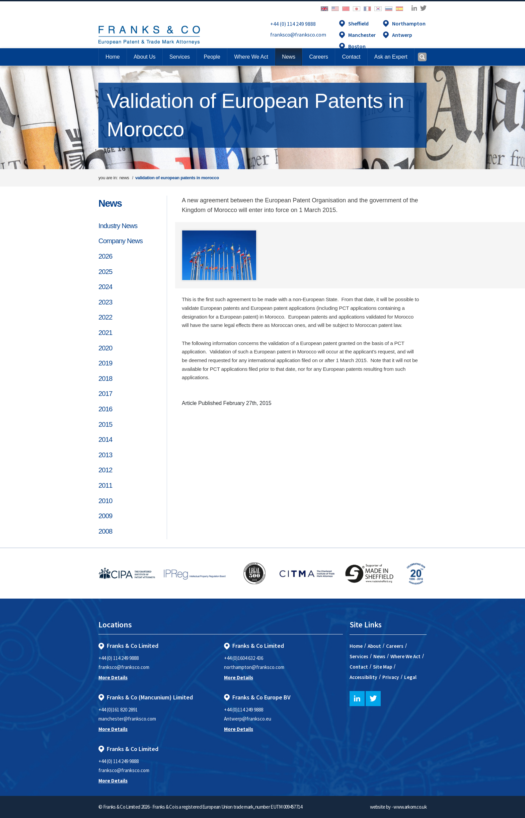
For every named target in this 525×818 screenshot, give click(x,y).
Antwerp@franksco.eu (247, 718)
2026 (105, 256)
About (374, 646)
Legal (410, 677)
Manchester (362, 34)
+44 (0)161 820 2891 (118, 709)
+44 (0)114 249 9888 (243, 709)
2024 (105, 286)
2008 (105, 531)
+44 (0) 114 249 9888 (293, 23)
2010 (105, 500)
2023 (105, 302)
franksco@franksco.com (298, 34)
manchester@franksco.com (127, 718)
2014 (105, 439)
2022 (105, 317)
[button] (351, 57)
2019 (105, 363)
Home (112, 57)
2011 (105, 485)
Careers (394, 646)
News (110, 203)
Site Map (382, 667)
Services (359, 656)
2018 (105, 378)
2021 (105, 332)
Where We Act (405, 656)
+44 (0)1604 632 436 (243, 658)
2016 (105, 409)
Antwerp (402, 34)
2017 (105, 393)
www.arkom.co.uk (410, 807)
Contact (359, 667)
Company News (120, 241)
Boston (357, 46)
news (124, 177)
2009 (105, 516)
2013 (105, 455)
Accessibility (363, 677)
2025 (105, 271)
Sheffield (358, 23)
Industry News (117, 225)
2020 (105, 348)
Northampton (409, 23)
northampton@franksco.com (254, 667)
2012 (105, 470)
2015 (105, 424)
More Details (113, 677)
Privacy (390, 677)
